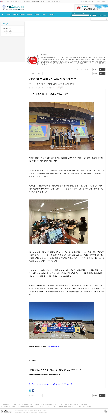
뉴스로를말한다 (5, 404)
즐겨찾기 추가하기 (102, 1)
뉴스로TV (5, 34)
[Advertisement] (12, 49)
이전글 (31, 74)
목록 (95, 74)
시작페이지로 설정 (88, 1)
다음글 (39, 74)
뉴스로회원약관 (28, 404)
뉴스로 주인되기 (16, 404)
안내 (95, 70)
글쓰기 (102, 70)
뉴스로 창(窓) (7, 31)
